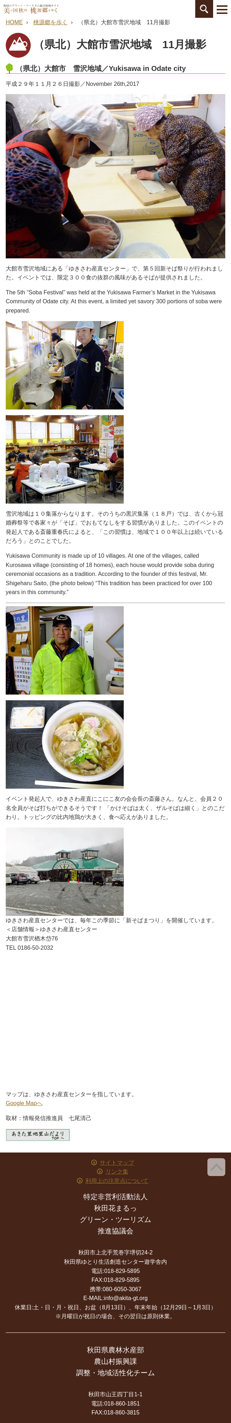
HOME (14, 22)
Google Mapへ (24, 1103)
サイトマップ (117, 1163)
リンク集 (116, 1172)
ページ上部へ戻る (216, 1167)
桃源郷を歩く (50, 22)
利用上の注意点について (116, 1181)
